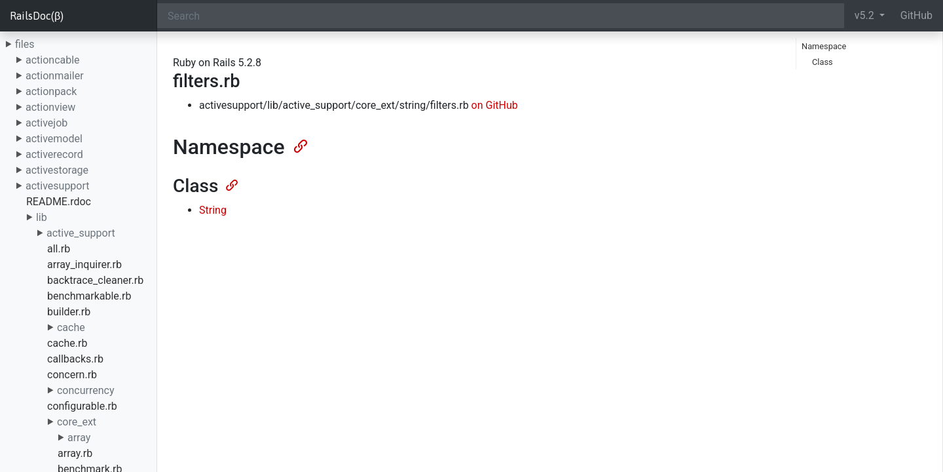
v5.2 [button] (866, 15)
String (213, 210)
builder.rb (68, 311)
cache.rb (67, 343)
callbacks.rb (75, 359)
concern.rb (72, 374)
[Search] (500, 15)
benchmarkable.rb (89, 296)
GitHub (916, 15)
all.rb (58, 249)
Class (822, 62)
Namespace (824, 46)
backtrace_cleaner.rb (95, 280)
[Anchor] (299, 144)
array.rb (75, 453)
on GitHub (495, 105)
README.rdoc (58, 201)
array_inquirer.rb (84, 264)
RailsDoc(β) (37, 16)
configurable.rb (82, 406)
